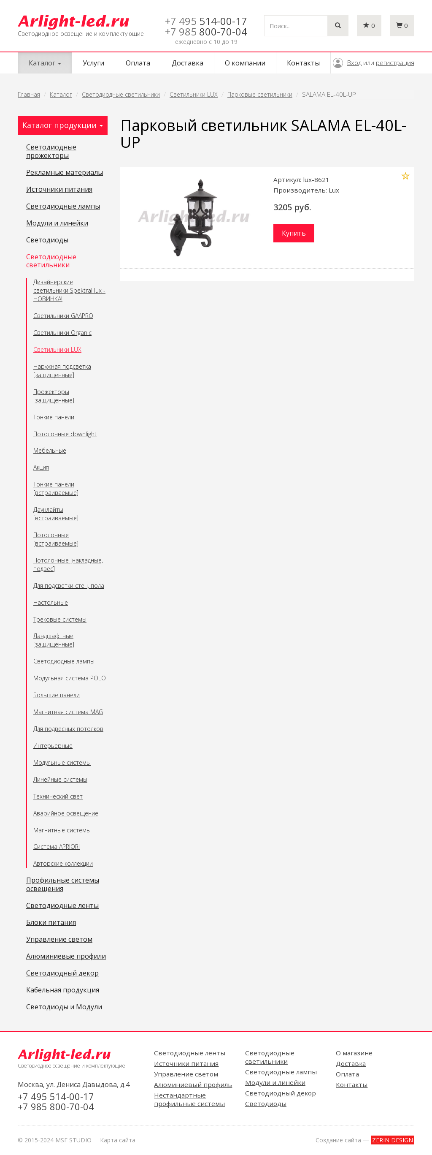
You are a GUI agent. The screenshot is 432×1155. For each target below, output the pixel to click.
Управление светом (59, 939)
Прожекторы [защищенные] (53, 396)
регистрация (395, 62)
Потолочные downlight (65, 434)
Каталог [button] (45, 63)
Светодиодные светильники (121, 94)
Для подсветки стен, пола (68, 586)
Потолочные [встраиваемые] (55, 539)
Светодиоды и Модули (64, 1007)
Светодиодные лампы (63, 206)
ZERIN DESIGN (392, 1140)
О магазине (354, 1053)
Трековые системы (59, 619)
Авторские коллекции (63, 863)
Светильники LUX (194, 94)
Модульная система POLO (69, 678)
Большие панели (56, 695)
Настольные (50, 602)
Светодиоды (47, 240)
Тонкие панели (53, 417)
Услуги (93, 63)
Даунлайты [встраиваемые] (55, 513)
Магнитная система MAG (68, 712)
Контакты (303, 63)
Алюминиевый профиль (193, 1084)
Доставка (187, 63)
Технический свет (58, 796)
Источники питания (59, 189)
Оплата (138, 63)
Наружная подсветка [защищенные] (62, 370)
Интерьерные (53, 746)
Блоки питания (51, 923)
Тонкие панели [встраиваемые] (55, 488)
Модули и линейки (57, 223)
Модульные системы (62, 762)
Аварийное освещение (65, 813)
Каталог (61, 94)
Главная (29, 94)
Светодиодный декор (62, 973)
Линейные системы (60, 779)
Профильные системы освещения (62, 884)
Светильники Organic (62, 333)
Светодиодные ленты (62, 906)
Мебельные (49, 450)
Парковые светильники (259, 94)
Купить (294, 233)
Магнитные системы (62, 830)
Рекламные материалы (64, 172)
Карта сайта (117, 1140)
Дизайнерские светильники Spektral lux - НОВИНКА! (69, 290)
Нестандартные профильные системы (189, 1099)
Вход (354, 62)
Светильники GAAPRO (63, 316)
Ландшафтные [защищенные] (53, 640)
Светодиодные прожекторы (51, 151)
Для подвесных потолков (68, 729)
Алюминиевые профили (66, 956)
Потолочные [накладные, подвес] (68, 564)
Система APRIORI (56, 846)
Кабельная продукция (62, 990)
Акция (41, 467)
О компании (245, 63)
